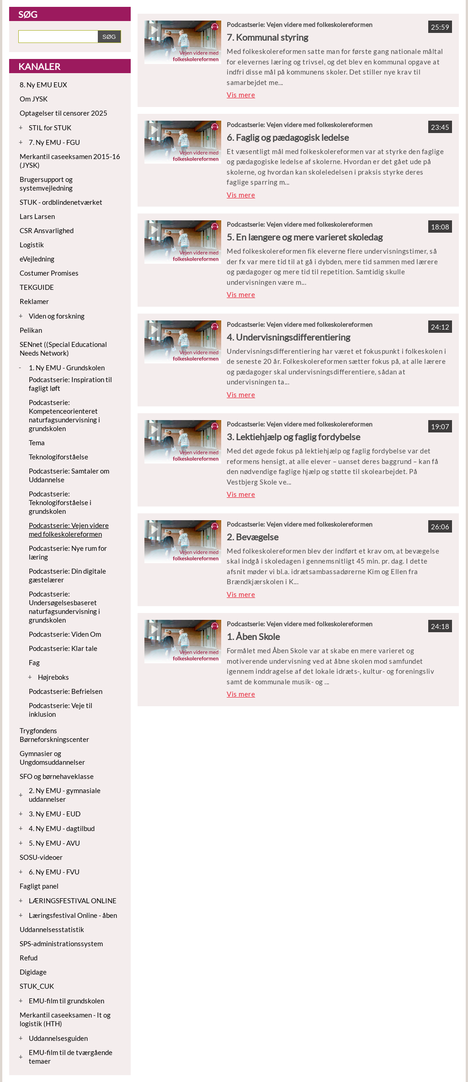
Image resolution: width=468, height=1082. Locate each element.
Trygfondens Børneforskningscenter (54, 734)
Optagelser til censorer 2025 (63, 113)
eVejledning (37, 259)
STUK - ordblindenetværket (61, 202)
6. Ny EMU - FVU (54, 872)
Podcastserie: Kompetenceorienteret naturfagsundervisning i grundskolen (64, 415)
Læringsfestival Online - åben (73, 915)
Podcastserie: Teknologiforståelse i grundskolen (60, 502)
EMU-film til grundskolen (66, 1001)
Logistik (32, 244)
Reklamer (34, 301)
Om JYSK (34, 99)
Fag (34, 662)
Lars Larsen (37, 216)
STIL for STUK (50, 127)
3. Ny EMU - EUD (54, 814)
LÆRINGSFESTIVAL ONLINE (73, 900)
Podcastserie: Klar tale (63, 648)
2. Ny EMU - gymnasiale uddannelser (65, 794)
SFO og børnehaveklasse (57, 776)
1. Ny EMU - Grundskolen (67, 367)
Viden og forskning (57, 316)
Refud (28, 958)
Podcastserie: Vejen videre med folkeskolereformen (69, 529)
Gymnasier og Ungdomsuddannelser (52, 757)
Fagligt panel (39, 886)
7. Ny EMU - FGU (54, 142)
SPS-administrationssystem (61, 943)
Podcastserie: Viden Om (65, 634)
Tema (37, 442)
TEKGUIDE (37, 287)
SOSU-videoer (41, 857)
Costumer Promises (49, 273)
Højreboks (53, 677)
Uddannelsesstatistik (52, 929)
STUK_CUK (37, 986)
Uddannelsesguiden (58, 1038)
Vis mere (241, 95)
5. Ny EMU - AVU (54, 843)
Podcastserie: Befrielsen (65, 691)
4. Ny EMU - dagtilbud (62, 828)
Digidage (33, 972)
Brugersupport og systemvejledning (46, 183)
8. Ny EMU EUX (43, 84)
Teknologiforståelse (58, 457)
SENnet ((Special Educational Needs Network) (63, 348)
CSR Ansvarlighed (47, 230)
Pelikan (31, 330)
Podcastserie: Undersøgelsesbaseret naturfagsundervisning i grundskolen (64, 607)
